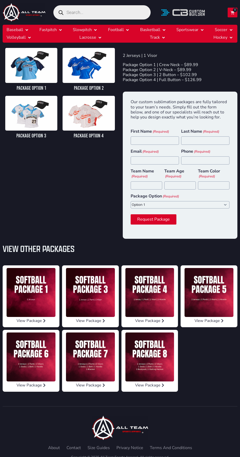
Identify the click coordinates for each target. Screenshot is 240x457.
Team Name (142, 174)
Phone (195, 151)
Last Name (200, 131)
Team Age (174, 174)
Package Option (155, 196)
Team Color (209, 174)
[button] (18, 30)
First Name (150, 131)
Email (145, 151)
